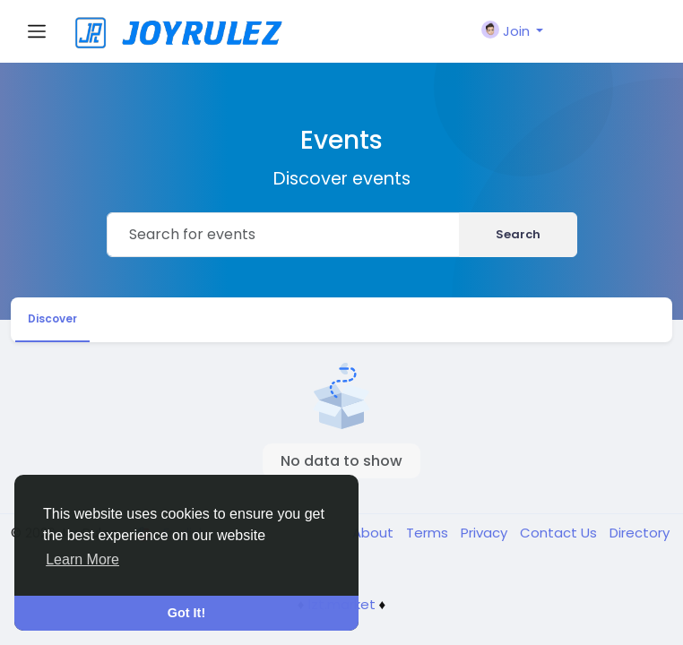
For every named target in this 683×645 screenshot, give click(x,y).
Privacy (486, 532)
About (374, 532)
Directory (640, 532)
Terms (429, 532)
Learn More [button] (82, 559)
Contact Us (560, 532)
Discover (52, 318)
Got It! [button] (186, 613)
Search (518, 234)
